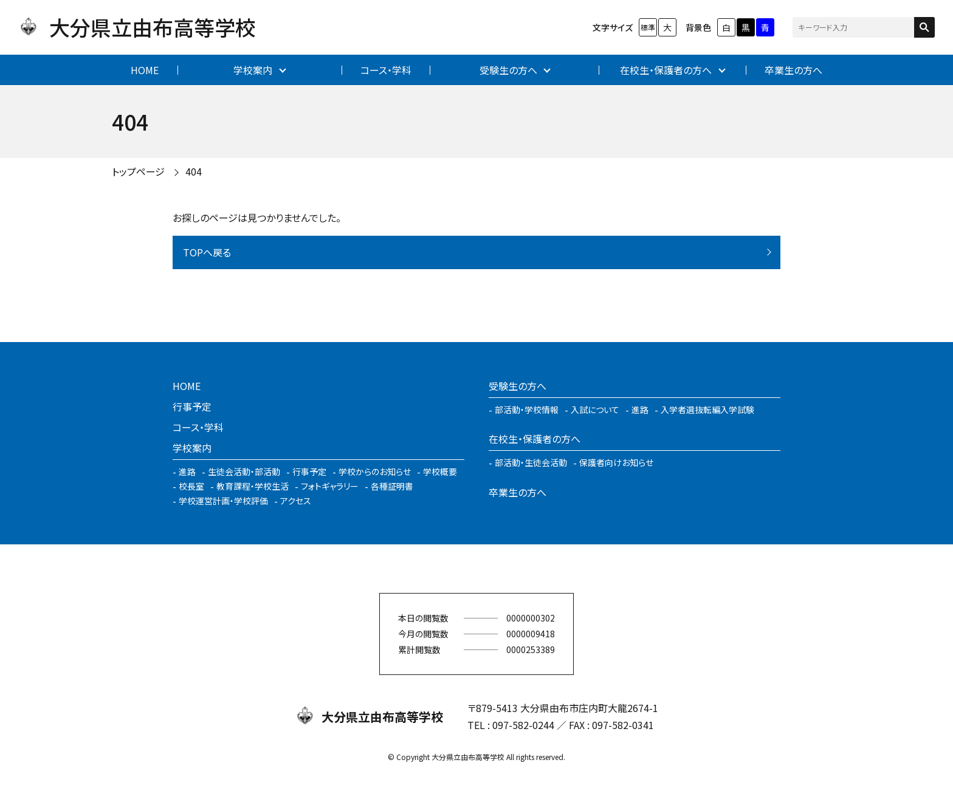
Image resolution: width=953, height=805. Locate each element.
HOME (145, 70)
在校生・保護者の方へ (666, 70)
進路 (187, 471)
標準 (648, 27)
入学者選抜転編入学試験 (707, 409)
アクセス (295, 501)
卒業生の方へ (793, 70)
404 (193, 171)
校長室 (191, 486)
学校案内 (252, 70)
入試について (595, 409)
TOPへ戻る (207, 252)
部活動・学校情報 (527, 409)
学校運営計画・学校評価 (223, 501)
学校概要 (440, 471)
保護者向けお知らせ (616, 462)
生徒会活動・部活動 (244, 471)
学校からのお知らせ (375, 471)
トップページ (138, 171)
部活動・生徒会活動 (531, 462)
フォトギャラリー (330, 486)
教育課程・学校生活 (252, 486)
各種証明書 (392, 486)
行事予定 (192, 406)
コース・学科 (385, 70)
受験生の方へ (508, 70)
